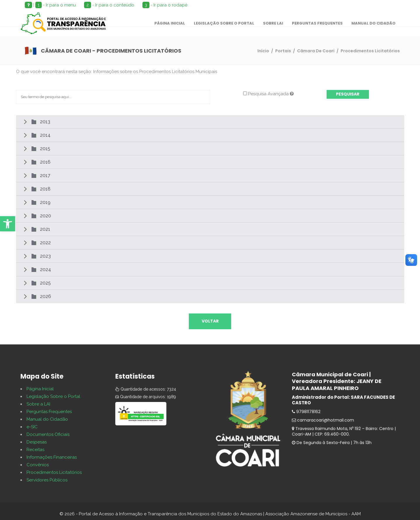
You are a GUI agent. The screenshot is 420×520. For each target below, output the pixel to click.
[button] (7, 223)
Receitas (35, 449)
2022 (45, 242)
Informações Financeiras (52, 457)
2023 (45, 256)
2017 (45, 175)
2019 (45, 202)
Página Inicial (40, 388)
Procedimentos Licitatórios (54, 472)
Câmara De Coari (315, 51)
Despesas (37, 442)
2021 (45, 229)
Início (263, 51)
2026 (45, 296)
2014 (45, 135)
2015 (45, 148)
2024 (45, 269)
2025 (45, 283)
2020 (45, 216)
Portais (283, 51)
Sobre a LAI (38, 404)
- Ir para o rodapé (164, 5)
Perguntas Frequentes (49, 411)
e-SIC (32, 426)
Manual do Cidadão (47, 419)
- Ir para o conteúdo (109, 5)
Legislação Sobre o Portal (53, 396)
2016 (45, 162)
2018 (45, 189)
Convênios (38, 464)
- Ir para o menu (55, 5)
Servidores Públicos (47, 480)
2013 (45, 121)
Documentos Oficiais (48, 434)
